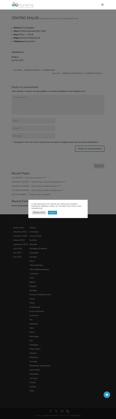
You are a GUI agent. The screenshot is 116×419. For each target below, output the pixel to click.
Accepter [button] (52, 212)
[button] (107, 394)
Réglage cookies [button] (39, 212)
